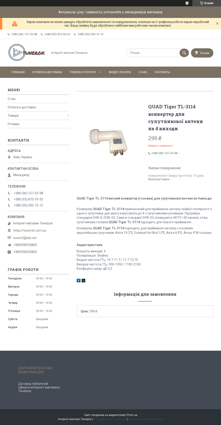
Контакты (162, 72)
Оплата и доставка (47, 72)
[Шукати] (184, 53)
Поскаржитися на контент (110, 419)
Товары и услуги (83, 72)
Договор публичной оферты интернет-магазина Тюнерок (39, 387)
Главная (18, 72)
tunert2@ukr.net (25, 238)
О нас (143, 72)
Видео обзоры (120, 72)
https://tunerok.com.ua (29, 230)
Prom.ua (132, 415)
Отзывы (13, 124)
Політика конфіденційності (146, 419)
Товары (13, 115)
